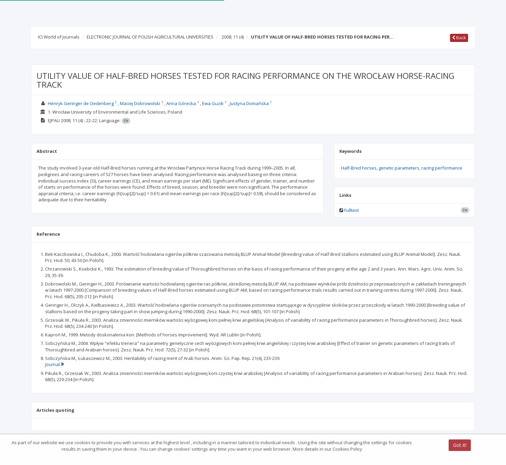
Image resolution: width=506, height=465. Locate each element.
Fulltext (351, 210)
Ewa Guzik (213, 103)
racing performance (441, 168)
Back (459, 37)
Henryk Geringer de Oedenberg (81, 103)
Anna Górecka (181, 103)
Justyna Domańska (249, 103)
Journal (54, 364)
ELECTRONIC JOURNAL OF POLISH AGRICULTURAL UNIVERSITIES (150, 37)
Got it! (459, 445)
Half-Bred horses (359, 168)
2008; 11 (233, 37)
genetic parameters (399, 168)
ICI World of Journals (59, 37)
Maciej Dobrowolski (140, 103)
